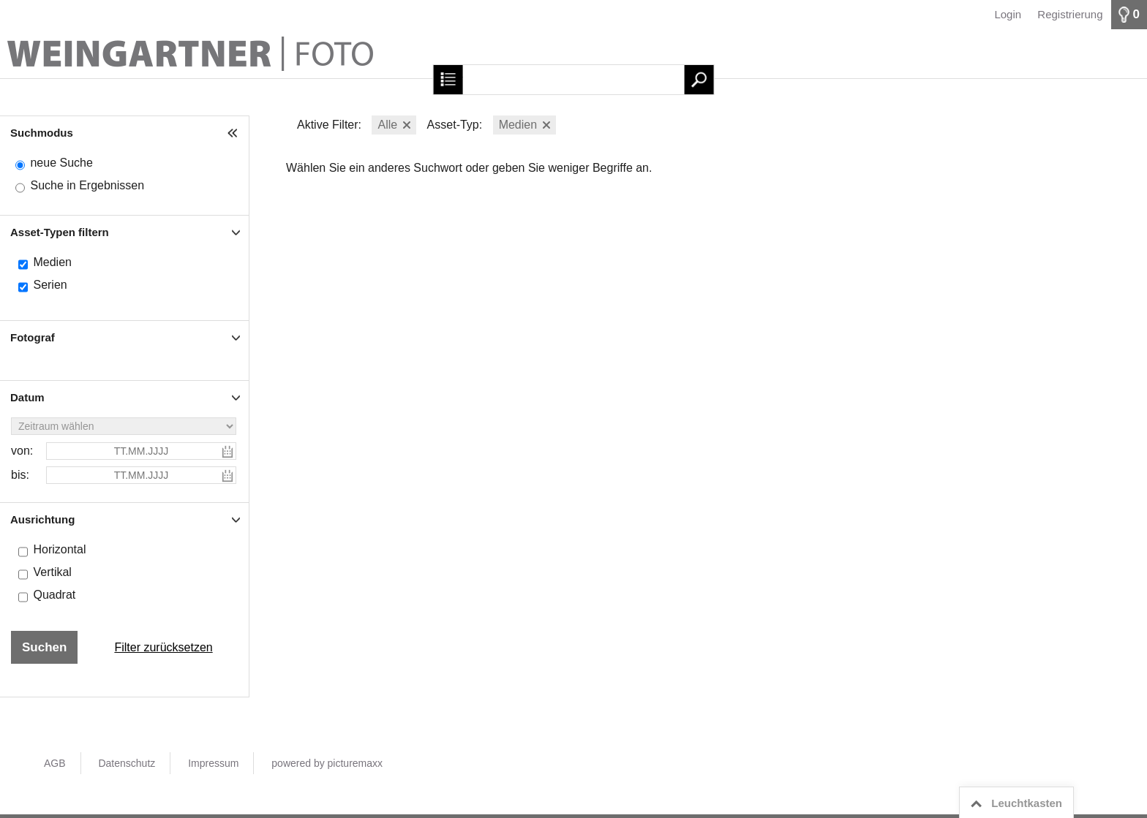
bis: (20, 475)
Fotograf (32, 337)
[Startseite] (573, 53)
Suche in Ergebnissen (87, 185)
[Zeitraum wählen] (123, 426)
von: (22, 450)
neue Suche (61, 162)
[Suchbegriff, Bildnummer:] (574, 79)
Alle (387, 124)
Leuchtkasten (1014, 803)
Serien (50, 285)
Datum (27, 397)
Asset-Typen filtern (59, 232)
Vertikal (52, 572)
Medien (52, 262)
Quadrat (54, 594)
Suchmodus (41, 132)
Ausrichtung (42, 519)
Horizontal (59, 549)
